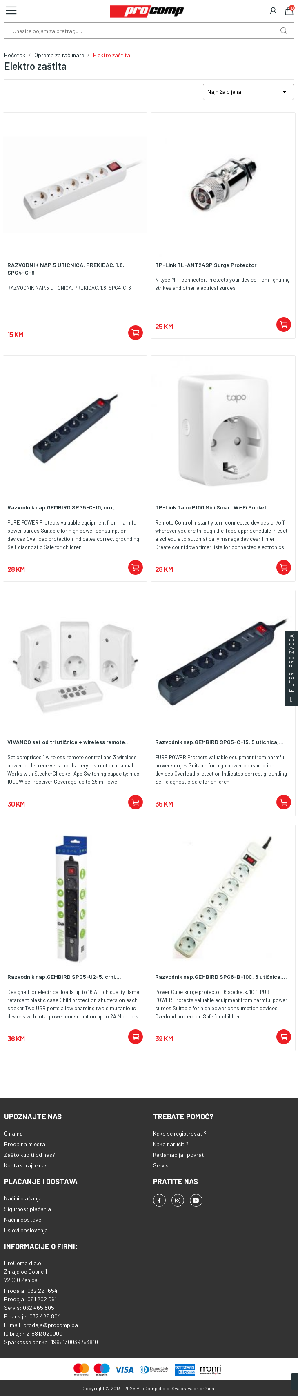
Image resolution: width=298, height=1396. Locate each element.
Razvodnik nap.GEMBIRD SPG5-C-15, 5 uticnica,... (219, 741)
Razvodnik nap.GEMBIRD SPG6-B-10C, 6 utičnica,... (221, 976)
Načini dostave (22, 1219)
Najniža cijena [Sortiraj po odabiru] (248, 92)
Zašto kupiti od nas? (29, 1154)
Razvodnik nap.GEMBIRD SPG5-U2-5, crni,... (64, 976)
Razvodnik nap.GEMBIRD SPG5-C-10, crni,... (63, 507)
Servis (161, 1165)
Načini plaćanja (23, 1198)
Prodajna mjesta (24, 1143)
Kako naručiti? (171, 1143)
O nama (13, 1133)
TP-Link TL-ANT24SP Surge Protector (205, 264)
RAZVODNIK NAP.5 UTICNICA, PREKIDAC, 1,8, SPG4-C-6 (66, 268)
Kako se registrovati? (180, 1133)
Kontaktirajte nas (26, 1165)
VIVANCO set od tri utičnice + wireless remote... (68, 741)
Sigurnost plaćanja (27, 1208)
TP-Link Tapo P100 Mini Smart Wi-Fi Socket (211, 507)
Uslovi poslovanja (26, 1230)
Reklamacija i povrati (179, 1154)
